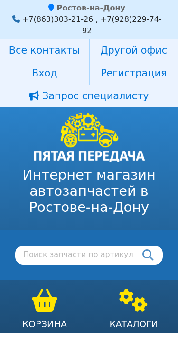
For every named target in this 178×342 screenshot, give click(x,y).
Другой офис (133, 50)
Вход (44, 73)
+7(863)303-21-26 (57, 19)
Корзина (44, 324)
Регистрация (134, 73)
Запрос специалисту (89, 96)
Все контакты (44, 50)
